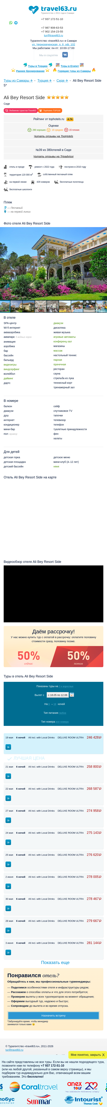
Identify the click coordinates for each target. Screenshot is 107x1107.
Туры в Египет (70, 66)
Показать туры (53, 729)
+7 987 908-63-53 (52, 27)
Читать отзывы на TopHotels (53, 136)
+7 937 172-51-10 (52, 19)
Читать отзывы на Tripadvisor (53, 156)
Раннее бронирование (30, 71)
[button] (16, 306)
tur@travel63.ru (53, 35)
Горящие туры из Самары (74, 71)
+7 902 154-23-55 (52, 31)
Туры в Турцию (38, 66)
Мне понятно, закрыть (86, 1054)
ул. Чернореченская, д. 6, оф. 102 (53, 44)
